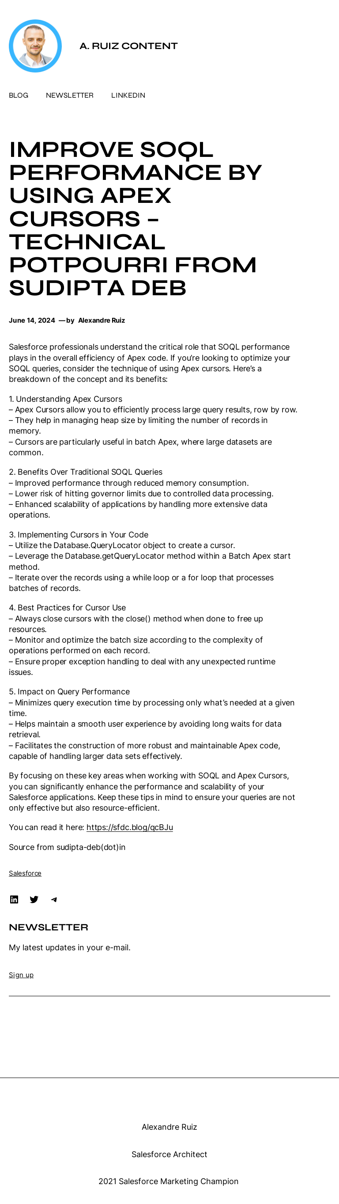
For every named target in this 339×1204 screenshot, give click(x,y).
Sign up (21, 975)
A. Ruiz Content (128, 46)
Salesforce (25, 873)
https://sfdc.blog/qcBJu (130, 827)
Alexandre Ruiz (169, 1127)
